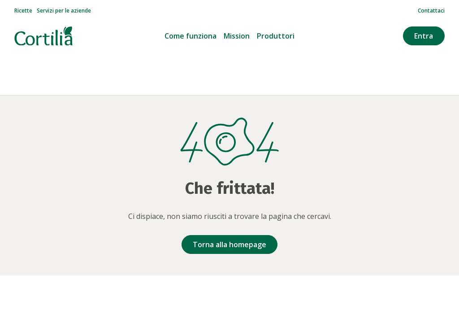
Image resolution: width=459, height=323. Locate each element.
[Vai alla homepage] (43, 36)
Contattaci (431, 10)
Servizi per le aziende (64, 10)
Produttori (275, 36)
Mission (237, 36)
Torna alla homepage (229, 244)
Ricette (23, 10)
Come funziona (191, 36)
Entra (423, 36)
